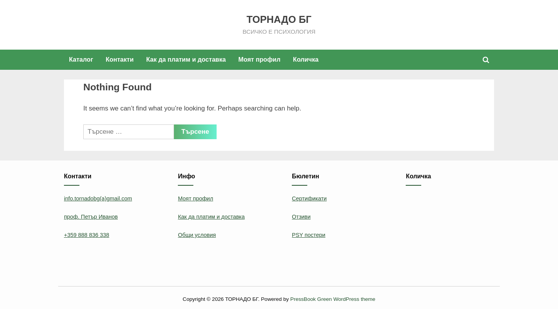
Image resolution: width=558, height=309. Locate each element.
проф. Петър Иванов (91, 217)
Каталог (81, 59)
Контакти (120, 59)
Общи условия (197, 235)
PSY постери (308, 235)
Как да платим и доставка (186, 59)
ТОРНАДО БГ (278, 19)
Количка (306, 59)
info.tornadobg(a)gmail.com (98, 198)
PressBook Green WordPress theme (332, 299)
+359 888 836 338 (86, 235)
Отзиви (301, 217)
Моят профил (259, 59)
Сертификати (309, 198)
